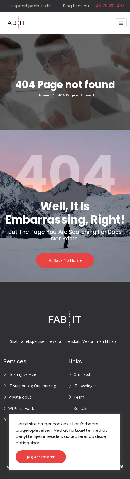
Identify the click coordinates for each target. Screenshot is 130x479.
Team (78, 397)
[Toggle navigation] (121, 23)
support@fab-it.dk (30, 6)
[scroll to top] (120, 456)
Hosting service (22, 374)
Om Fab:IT (82, 374)
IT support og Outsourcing (32, 385)
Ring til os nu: (93, 6)
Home (44, 95)
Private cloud (20, 397)
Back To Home (65, 260)
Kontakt (80, 408)
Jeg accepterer (41, 457)
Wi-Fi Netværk (21, 408)
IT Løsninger (84, 385)
